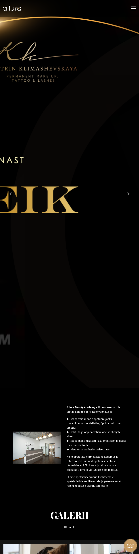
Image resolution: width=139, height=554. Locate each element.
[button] (10, 194)
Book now (130, 546)
